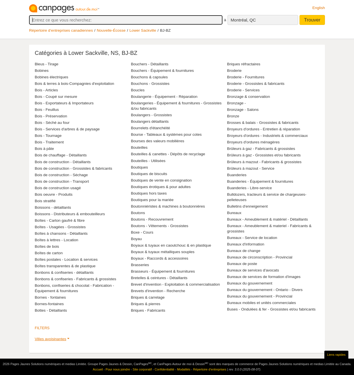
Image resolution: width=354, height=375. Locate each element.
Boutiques (139, 167)
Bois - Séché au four (52, 122)
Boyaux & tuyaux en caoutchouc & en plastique (171, 245)
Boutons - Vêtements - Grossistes (159, 226)
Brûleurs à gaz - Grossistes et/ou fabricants (264, 155)
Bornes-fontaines (49, 304)
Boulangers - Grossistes (151, 115)
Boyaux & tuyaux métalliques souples (163, 252)
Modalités (183, 369)
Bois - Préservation (51, 116)
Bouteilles (139, 147)
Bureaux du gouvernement (249, 283)
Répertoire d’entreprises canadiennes (61, 30)
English (318, 8)
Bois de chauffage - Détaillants (61, 155)
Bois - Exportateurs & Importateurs (64, 103)
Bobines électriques (51, 77)
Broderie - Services (243, 90)
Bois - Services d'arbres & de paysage (67, 129)
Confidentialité (164, 369)
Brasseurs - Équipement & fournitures (163, 271)
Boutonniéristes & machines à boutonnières (168, 206)
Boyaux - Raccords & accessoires (159, 258)
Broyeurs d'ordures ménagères (253, 142)
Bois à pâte (44, 148)
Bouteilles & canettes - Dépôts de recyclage (168, 154)
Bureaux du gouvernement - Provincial (259, 296)
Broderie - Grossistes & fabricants (255, 83)
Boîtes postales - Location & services (66, 259)
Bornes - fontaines (50, 297)
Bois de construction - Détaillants (63, 162)
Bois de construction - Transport (62, 181)
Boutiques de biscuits (149, 174)
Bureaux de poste (242, 264)
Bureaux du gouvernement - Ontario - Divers (264, 290)
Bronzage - (236, 103)
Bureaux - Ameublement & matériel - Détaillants (267, 219)
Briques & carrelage (148, 297)
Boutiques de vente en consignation (161, 180)
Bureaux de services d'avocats (253, 270)
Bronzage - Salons (243, 109)
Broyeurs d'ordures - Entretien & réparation (263, 129)
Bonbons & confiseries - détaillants (64, 272)
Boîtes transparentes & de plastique (65, 266)
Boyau (136, 239)
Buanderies (236, 175)
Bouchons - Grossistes (150, 83)
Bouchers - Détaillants (150, 64)
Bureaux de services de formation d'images (263, 277)
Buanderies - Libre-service (249, 188)
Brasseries (140, 265)
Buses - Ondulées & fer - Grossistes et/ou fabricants (271, 309)
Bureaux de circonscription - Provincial (259, 257)
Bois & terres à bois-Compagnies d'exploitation (74, 83)
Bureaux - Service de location (252, 238)
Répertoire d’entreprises (209, 369)
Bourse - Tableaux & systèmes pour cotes (166, 134)
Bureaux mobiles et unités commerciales (261, 303)
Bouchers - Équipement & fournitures (162, 70)
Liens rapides (336, 354)
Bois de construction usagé (58, 188)
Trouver (312, 20)
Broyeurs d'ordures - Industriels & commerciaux (267, 135)
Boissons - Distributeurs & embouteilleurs (70, 214)
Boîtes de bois (47, 246)
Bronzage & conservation (248, 96)
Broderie (234, 70)
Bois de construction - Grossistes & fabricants (73, 168)
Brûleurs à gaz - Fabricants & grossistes (261, 148)
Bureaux (234, 213)
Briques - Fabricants (148, 310)
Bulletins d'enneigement (247, 206)
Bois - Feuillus (47, 109)
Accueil (98, 369)
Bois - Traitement (49, 142)
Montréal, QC (243, 20)
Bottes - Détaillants (51, 310)
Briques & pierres (145, 304)
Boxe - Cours (142, 232)
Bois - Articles (46, 90)
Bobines (42, 70)
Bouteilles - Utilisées (148, 161)
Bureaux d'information (245, 244)
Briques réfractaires (243, 64)
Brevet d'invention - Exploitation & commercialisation (175, 284)
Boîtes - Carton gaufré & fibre (60, 220)
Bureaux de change (243, 251)
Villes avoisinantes (50, 339)
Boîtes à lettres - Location (56, 240)
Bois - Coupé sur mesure (56, 96)
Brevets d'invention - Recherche (158, 291)
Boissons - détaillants (53, 207)
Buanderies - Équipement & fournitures (260, 181)
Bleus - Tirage (46, 64)
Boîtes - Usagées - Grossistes (60, 227)
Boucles (138, 90)
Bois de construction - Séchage (61, 175)
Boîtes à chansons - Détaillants (61, 233)
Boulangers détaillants (150, 121)
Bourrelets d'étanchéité (150, 128)
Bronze (233, 116)
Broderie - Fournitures (245, 77)
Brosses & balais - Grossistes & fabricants (262, 122)
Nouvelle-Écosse (111, 30)
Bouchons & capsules (149, 77)
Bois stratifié (45, 201)
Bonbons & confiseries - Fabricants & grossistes (75, 279)
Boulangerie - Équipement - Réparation (164, 96)
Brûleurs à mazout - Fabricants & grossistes (264, 162)
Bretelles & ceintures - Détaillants (159, 278)
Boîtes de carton (49, 253)
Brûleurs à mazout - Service (250, 168)
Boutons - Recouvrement (152, 219)
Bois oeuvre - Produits (54, 194)
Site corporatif (142, 369)
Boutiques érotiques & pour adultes (161, 187)
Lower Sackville (143, 30)
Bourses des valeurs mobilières (157, 141)
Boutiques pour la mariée (152, 200)
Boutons (138, 213)
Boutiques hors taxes (149, 193)
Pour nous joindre (118, 369)
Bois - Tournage (48, 135)
